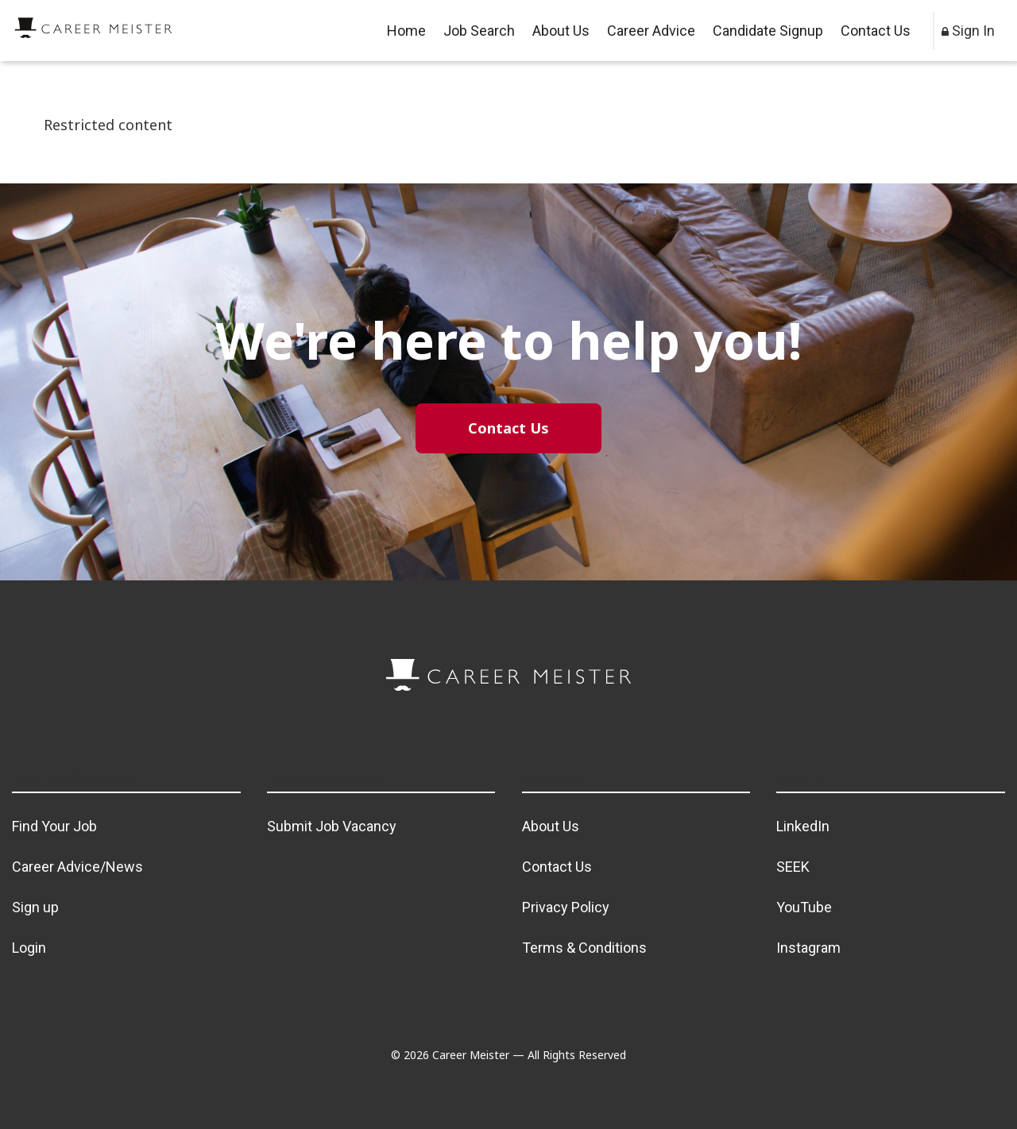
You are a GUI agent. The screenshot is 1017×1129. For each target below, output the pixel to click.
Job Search (479, 30)
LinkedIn (802, 826)
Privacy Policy (565, 907)
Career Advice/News (77, 866)
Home (406, 30)
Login (29, 947)
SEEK (793, 866)
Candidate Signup (768, 30)
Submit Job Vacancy (331, 826)
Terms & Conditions (584, 947)
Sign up (35, 907)
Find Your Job (54, 826)
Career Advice (651, 30)
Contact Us (876, 30)
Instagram (808, 947)
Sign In (968, 30)
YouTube (804, 907)
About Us (561, 30)
